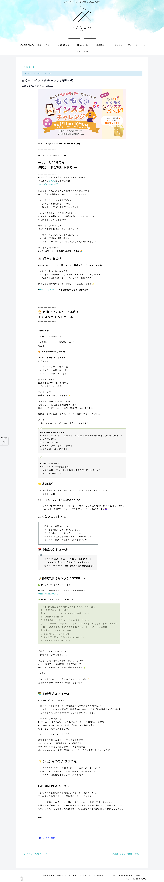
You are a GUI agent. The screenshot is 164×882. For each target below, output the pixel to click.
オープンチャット (47, 290)
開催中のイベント (59, 875)
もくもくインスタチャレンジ (34, 854)
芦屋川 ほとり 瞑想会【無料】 (127, 854)
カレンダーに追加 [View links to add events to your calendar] (49, 838)
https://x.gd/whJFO (48, 184)
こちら (52, 181)
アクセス (107, 875)
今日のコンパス (86, 875)
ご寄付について (140, 875)
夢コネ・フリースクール (122, 875)
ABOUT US (73, 875)
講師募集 (97, 875)
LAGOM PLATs (44, 875)
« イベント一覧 (28, 67)
